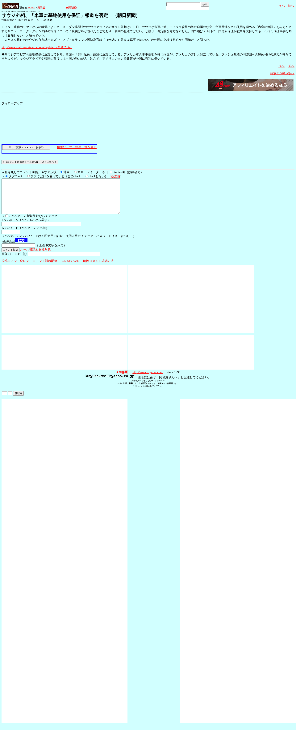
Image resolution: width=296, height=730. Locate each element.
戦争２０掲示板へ (282, 73)
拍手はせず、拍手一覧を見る (77, 147)
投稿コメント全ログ (15, 267)
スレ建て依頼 (70, 267)
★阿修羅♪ (71, 7)
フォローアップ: (13, 103)
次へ (282, 5)
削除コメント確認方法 (98, 267)
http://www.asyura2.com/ (147, 379)
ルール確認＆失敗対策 (35, 256)
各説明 (115, 176)
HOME (31, 7)
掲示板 (41, 7)
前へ (291, 5)
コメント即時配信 (45, 267)
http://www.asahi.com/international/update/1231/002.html (37, 47)
